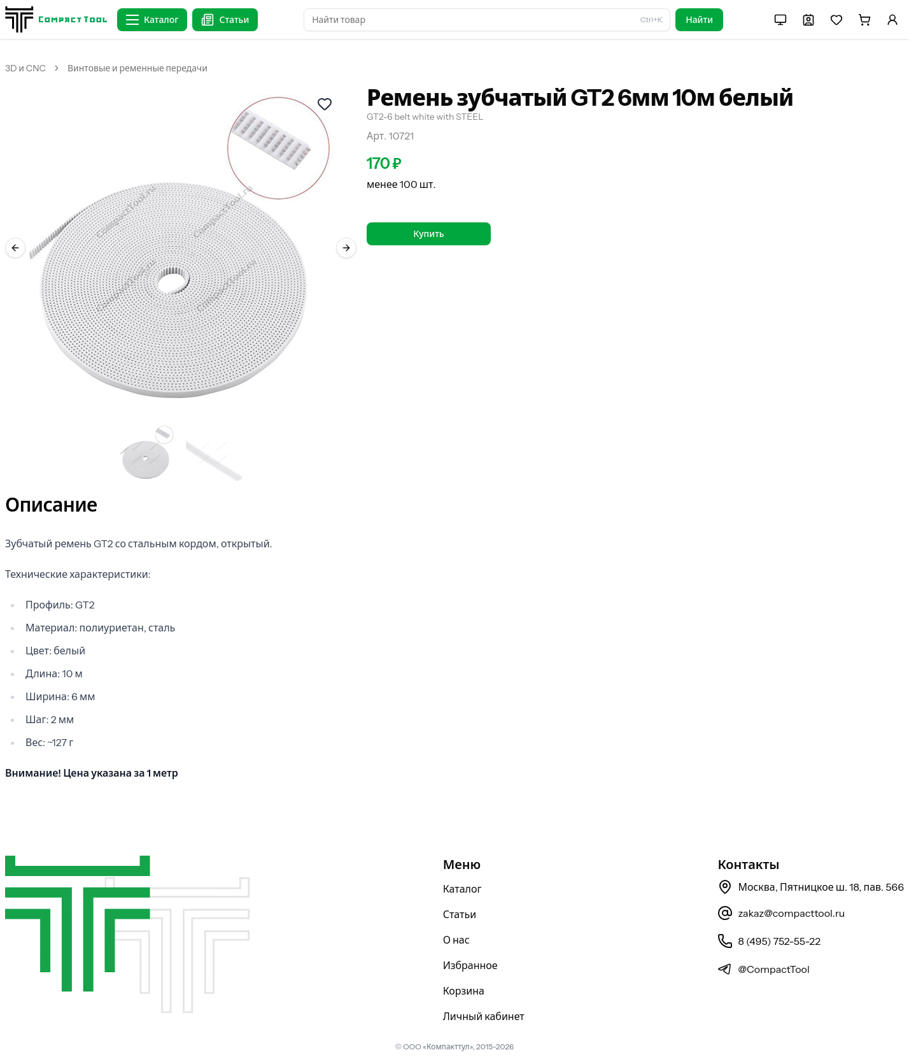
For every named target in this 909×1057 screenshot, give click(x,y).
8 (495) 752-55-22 (768, 941)
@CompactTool (763, 969)
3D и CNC (25, 68)
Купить (428, 234)
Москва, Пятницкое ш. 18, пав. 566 (810, 887)
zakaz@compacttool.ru (781, 913)
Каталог (462, 888)
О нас (456, 939)
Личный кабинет (484, 1016)
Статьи (460, 914)
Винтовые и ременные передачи (137, 68)
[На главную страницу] (56, 19)
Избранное (470, 965)
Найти (699, 19)
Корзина (463, 990)
